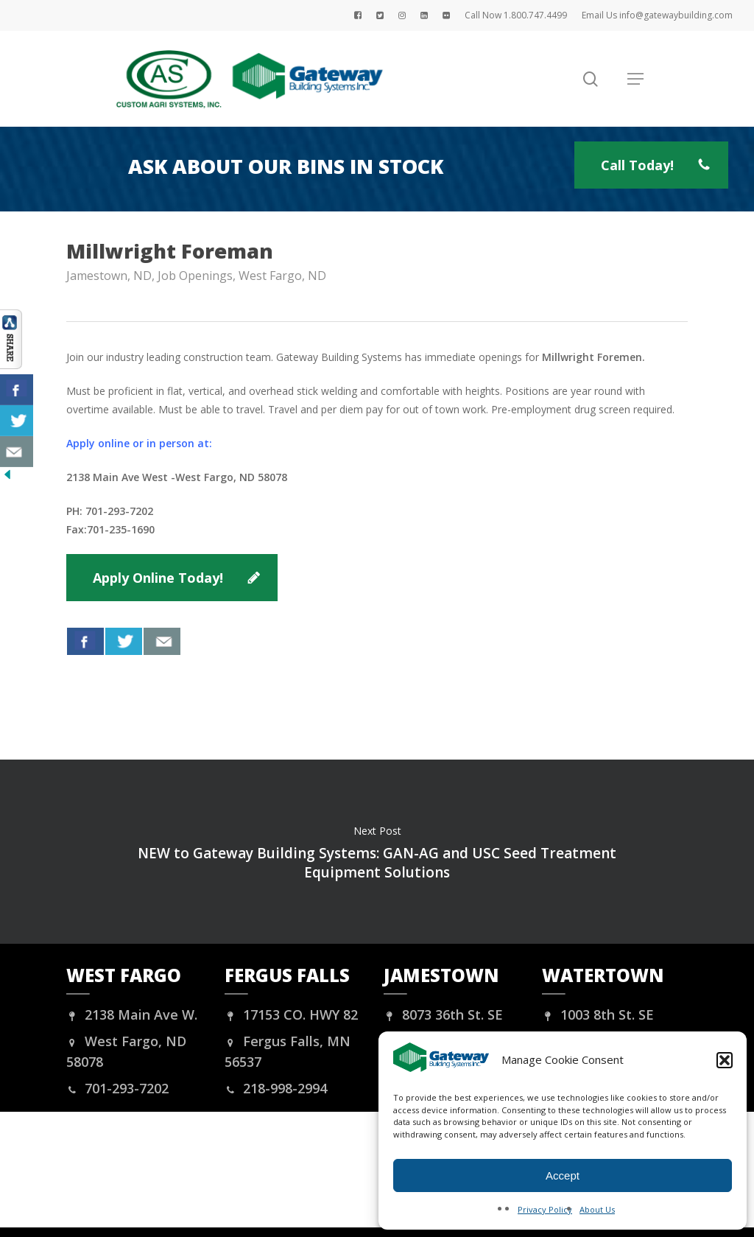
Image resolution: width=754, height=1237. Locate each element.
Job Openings (195, 275)
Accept (562, 1175)
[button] (724, 1060)
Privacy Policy (545, 1209)
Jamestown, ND (109, 275)
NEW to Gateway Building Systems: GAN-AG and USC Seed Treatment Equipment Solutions (377, 852)
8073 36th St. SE (443, 1014)
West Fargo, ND (282, 275)
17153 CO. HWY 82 (291, 1014)
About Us (597, 1209)
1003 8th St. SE (598, 1014)
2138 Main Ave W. (131, 1014)
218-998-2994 (276, 1088)
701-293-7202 (117, 1088)
